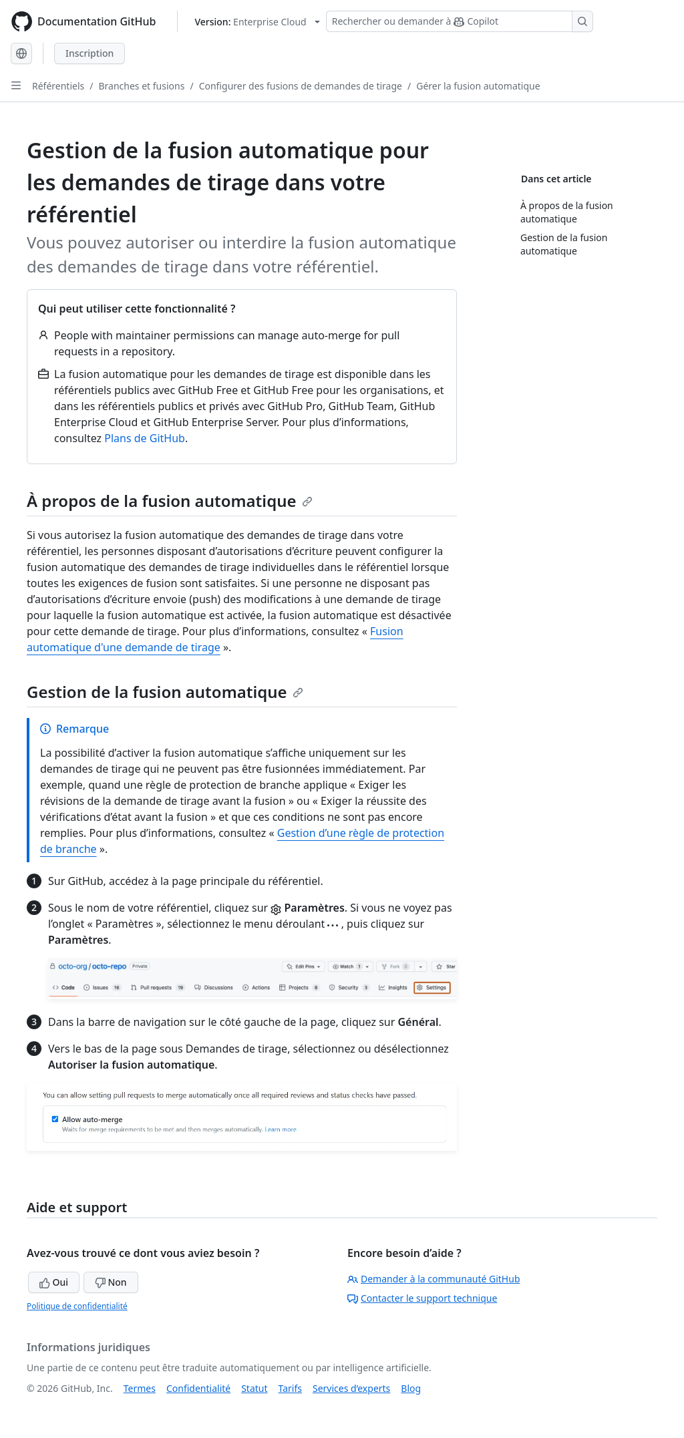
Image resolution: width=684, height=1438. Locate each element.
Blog (411, 1388)
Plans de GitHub (144, 438)
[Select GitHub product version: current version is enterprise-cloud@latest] (256, 21)
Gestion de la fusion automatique (165, 692)
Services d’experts (351, 1388)
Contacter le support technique (422, 1298)
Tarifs (290, 1388)
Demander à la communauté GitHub (433, 1278)
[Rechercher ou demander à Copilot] (459, 21)
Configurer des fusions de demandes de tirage (300, 85)
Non (111, 1282)
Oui (53, 1282)
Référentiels (58, 85)
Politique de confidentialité (77, 1306)
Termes (140, 1388)
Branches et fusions (141, 85)
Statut (254, 1388)
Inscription (89, 53)
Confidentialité (198, 1388)
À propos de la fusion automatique (170, 501)
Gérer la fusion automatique (478, 85)
